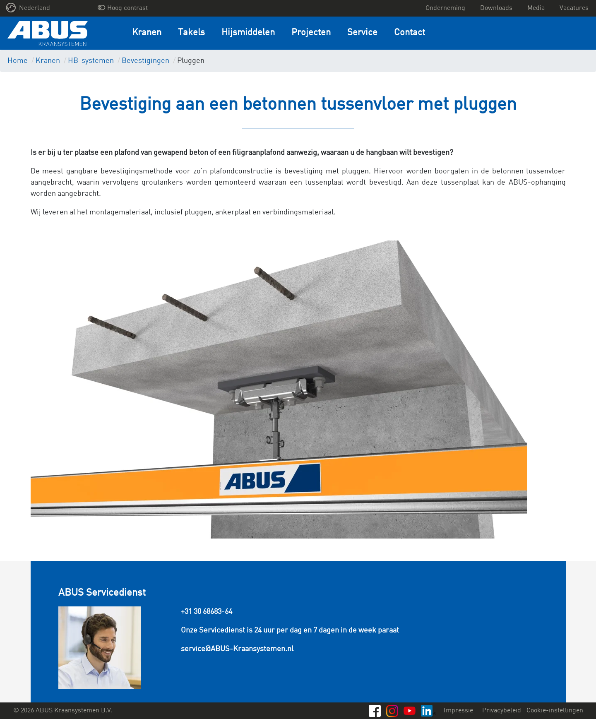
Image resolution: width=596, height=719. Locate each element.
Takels (191, 33)
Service (362, 33)
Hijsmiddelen (248, 33)
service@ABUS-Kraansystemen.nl (237, 649)
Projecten (311, 33)
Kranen (146, 33)
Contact (409, 33)
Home (17, 61)
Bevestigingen (145, 61)
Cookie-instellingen (554, 710)
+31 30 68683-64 (206, 612)
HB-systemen (91, 61)
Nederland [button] (28, 7)
